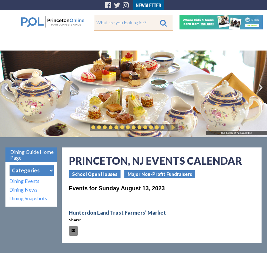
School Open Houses (94, 174)
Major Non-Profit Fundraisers (160, 174)
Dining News (23, 189)
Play (172, 127)
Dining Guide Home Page (32, 155)
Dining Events (24, 181)
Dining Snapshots (28, 198)
